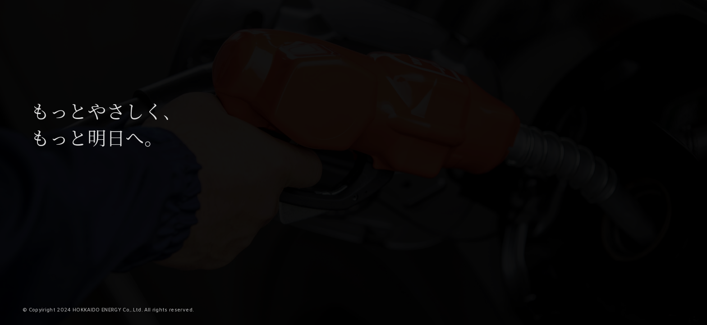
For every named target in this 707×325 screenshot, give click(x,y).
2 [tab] (435, 319)
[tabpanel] (535, 270)
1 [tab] (427, 319)
